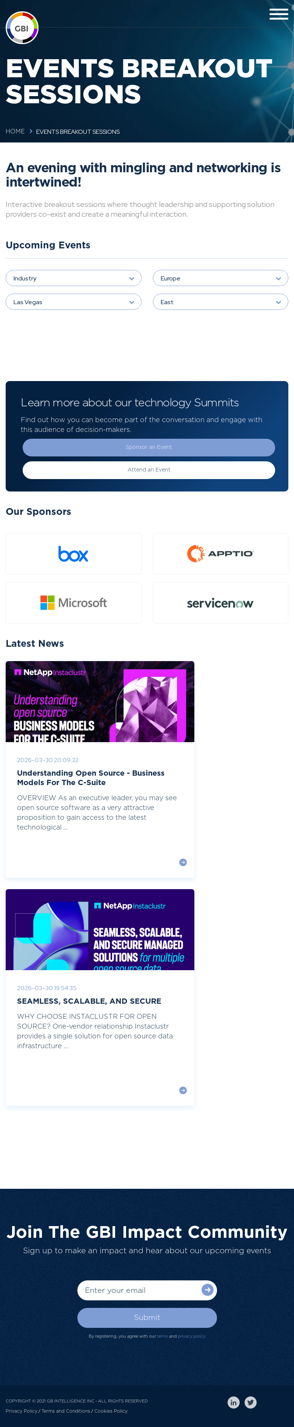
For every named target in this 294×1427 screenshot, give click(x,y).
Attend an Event (149, 470)
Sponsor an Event (149, 447)
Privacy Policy (21, 1411)
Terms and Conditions (66, 1411)
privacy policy (191, 1336)
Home (15, 132)
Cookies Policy (111, 1411)
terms (162, 1336)
